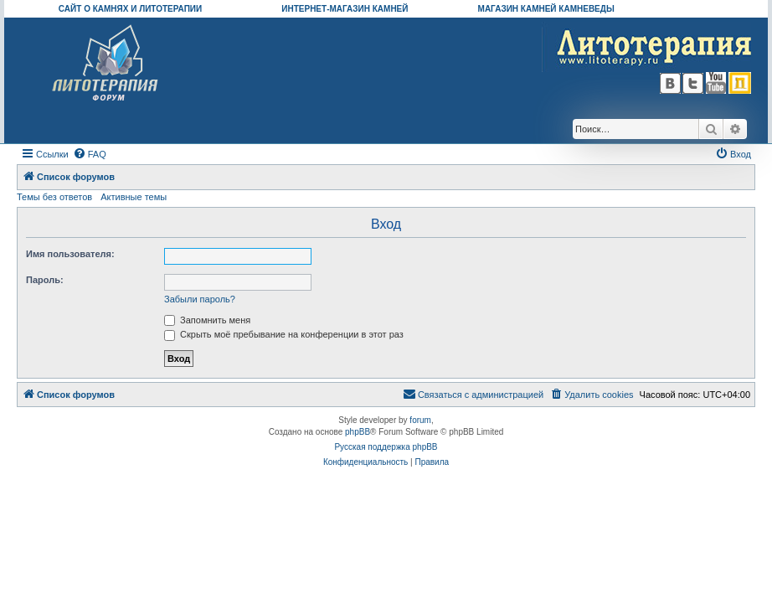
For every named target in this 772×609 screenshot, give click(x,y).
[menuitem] (89, 154)
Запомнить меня (207, 320)
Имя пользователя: (70, 254)
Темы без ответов (54, 197)
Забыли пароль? (199, 299)
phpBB (357, 431)
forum (420, 420)
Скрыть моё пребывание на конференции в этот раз (284, 334)
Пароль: (45, 280)
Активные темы (133, 197)
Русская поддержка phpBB (385, 447)
